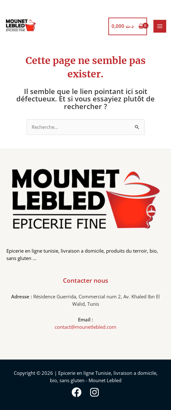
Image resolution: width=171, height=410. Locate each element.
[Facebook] (77, 392)
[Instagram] (94, 392)
